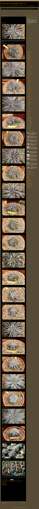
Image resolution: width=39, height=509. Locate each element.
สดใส (28, 112)
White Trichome (29, 67)
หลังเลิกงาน (29, 111)
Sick (28, 93)
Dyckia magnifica (15, 480)
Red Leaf (29, 68)
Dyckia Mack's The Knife (10, 480)
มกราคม (29, 126)
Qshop (15, 8)
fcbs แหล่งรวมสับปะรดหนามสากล (30, 174)
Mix (28, 89)
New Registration (12, 8)
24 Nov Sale (31, 139)
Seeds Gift (31, 150)
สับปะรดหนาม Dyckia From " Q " (14, 3)
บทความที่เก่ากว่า (22, 502)
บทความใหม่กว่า (4, 502)
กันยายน (29, 119)
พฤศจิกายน (29, 117)
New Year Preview (30, 66)
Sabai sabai (29, 113)
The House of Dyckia (29, 181)
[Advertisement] (14, 12)
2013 (28, 128)
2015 (28, 58)
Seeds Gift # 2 (31, 154)
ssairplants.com (28, 186)
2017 (28, 56)
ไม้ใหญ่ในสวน (29, 90)
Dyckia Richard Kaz (13, 481)
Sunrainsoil (28, 175)
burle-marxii (29, 104)
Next (28, 76)
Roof (28, 91)
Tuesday (29, 116)
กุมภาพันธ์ (29, 125)
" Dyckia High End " (32, 166)
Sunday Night (29, 80)
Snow (28, 69)
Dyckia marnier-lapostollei (19, 480)
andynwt (21, 507)
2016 (28, 57)
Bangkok (29, 87)
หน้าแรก (13, 502)
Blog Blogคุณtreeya (29, 180)
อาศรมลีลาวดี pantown (29, 184)
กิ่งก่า (28, 77)
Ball (28, 100)
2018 (28, 55)
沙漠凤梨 (19, 481)
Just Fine (29, 103)
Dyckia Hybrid (29, 102)
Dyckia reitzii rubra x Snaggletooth (7, 481)
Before (29, 79)
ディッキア (17, 481)
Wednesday (29, 88)
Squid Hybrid (29, 99)
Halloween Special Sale (32, 146)
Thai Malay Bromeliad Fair (29, 8)
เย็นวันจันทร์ (29, 65)
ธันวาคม (29, 59)
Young (28, 78)
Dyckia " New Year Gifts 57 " (33, 135)
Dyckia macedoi (5, 480)
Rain (28, 81)
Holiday (29, 70)
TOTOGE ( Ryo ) (29, 176)
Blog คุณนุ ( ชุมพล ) (29, 179)
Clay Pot (29, 92)
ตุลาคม (29, 118)
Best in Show (18, 8)
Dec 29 (29, 64)
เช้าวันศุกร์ (29, 110)
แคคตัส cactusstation (29, 185)
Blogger (25, 507)
